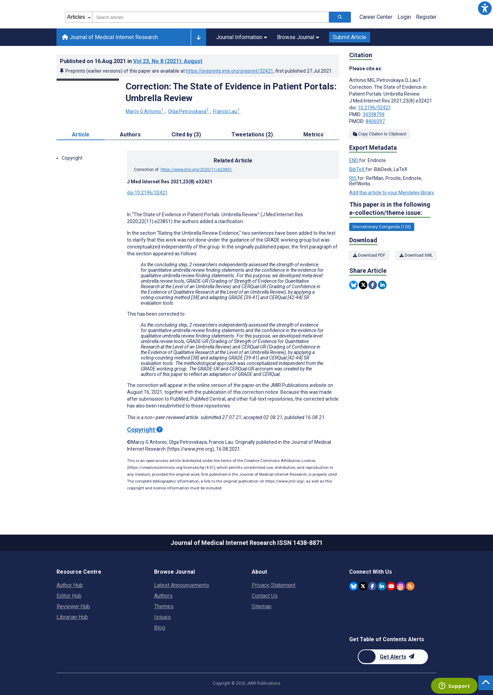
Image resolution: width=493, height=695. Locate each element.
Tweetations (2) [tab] (252, 134)
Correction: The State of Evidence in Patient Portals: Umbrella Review (231, 92)
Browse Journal (298, 37)
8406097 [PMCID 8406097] (375, 121)
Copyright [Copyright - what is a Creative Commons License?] (145, 429)
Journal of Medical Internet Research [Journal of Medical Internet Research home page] (110, 37)
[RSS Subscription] (410, 586)
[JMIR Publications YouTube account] (391, 586)
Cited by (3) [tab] (186, 134)
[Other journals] (198, 37)
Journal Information (241, 37)
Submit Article (349, 37)
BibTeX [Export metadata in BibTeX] (357, 169)
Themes (164, 606)
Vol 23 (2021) (167, 61)
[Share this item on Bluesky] (353, 285)
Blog (159, 627)
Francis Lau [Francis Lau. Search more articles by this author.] (227, 111)
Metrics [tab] (313, 134)
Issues (162, 617)
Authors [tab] (130, 134)
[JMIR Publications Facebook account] (372, 586)
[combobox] (210, 17)
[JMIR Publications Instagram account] (400, 586)
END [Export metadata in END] (354, 160)
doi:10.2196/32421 (147, 192)
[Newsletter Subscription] (393, 656)
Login (404, 17)
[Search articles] (340, 17)
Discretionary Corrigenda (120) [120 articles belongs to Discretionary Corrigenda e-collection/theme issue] (382, 226)
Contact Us (265, 596)
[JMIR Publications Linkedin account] (382, 586)
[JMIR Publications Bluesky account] (353, 586)
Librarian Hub (72, 617)
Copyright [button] (72, 158)
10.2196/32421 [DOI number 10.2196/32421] (374, 107)
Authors (163, 596)
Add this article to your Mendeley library (391, 192)
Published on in (131, 61)
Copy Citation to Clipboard (379, 134)
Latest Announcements (181, 585)
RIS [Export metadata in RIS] (353, 178)
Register (426, 17)
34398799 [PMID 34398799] (373, 114)
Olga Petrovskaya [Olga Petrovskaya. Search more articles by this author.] (189, 111)
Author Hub (69, 585)
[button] (484, 8)
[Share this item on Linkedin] (382, 285)
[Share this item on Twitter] (363, 285)
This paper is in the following (389, 209)
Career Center (375, 17)
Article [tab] (80, 134)
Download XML (416, 255)
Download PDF (369, 255)
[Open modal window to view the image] (87, 79)
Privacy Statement (273, 585)
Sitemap (261, 606)
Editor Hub (68, 596)
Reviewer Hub (73, 606)
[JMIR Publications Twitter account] (363, 586)
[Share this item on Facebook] (372, 285)
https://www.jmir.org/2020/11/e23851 (196, 169)
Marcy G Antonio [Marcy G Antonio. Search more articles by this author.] (145, 111)
